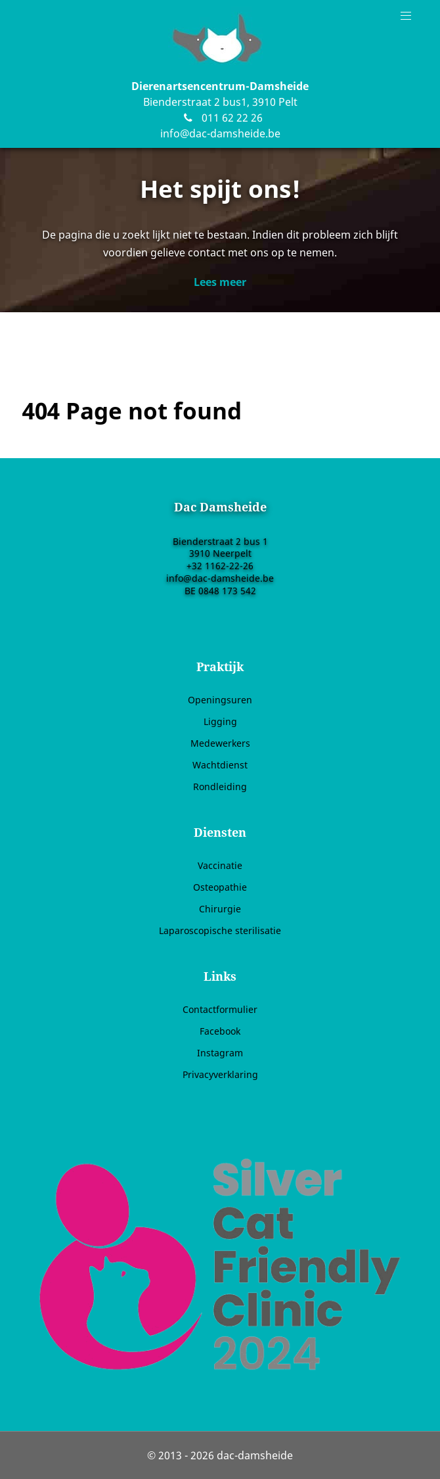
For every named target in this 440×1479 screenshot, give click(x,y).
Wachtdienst (220, 765)
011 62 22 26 (220, 117)
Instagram (220, 1052)
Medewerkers (220, 743)
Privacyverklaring (220, 1074)
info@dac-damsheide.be (220, 133)
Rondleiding (220, 786)
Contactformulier (220, 1009)
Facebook (220, 1031)
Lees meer (220, 282)
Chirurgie (220, 909)
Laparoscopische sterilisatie (220, 930)
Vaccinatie (220, 865)
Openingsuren (220, 699)
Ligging (220, 721)
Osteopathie (220, 887)
